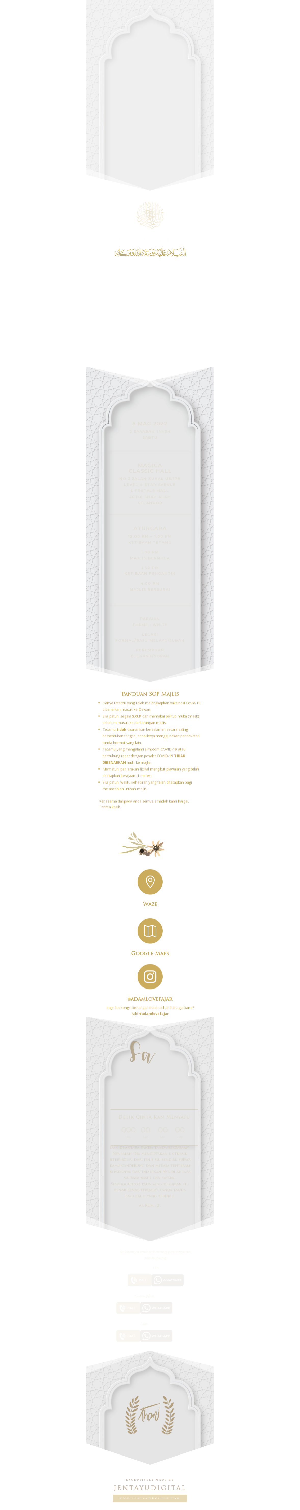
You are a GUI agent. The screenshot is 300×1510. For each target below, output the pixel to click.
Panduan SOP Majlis (150, 684)
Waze (150, 901)
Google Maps (150, 950)
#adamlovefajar (150, 994)
